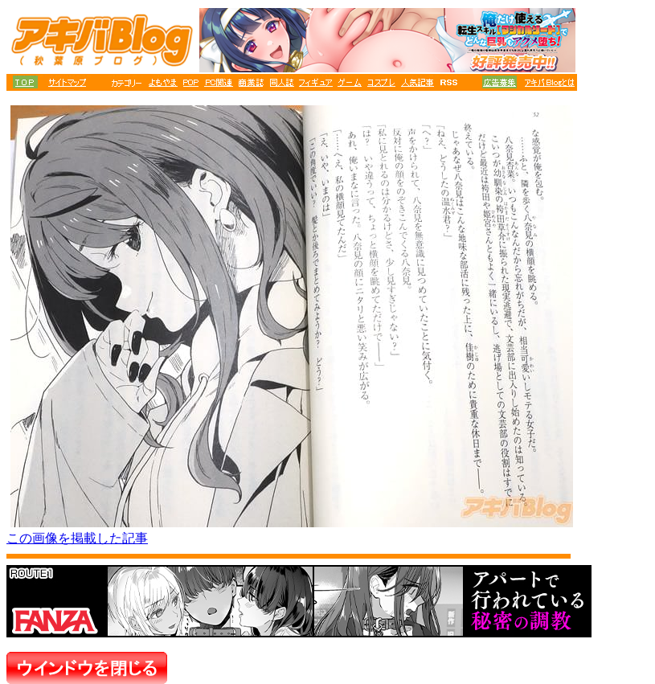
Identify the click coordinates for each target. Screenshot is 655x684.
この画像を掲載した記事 (77, 538)
